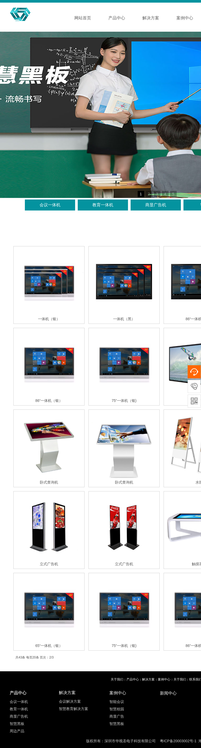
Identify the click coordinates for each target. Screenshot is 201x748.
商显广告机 (155, 205)
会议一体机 (50, 205)
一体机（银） (49, 319)
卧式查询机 (49, 482)
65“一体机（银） (49, 646)
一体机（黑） (124, 319)
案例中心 (164, 679)
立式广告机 (49, 564)
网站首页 (82, 18)
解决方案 (150, 18)
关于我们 (117, 679)
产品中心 (116, 18)
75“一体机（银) (124, 400)
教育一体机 (102, 205)
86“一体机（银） (49, 400)
